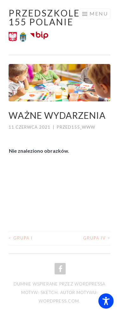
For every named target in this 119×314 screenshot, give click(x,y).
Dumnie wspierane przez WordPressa (59, 283)
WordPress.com (59, 301)
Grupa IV (96, 237)
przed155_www (76, 127)
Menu (98, 13)
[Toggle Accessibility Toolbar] (106, 301)
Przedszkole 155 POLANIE (44, 17)
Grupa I (21, 237)
